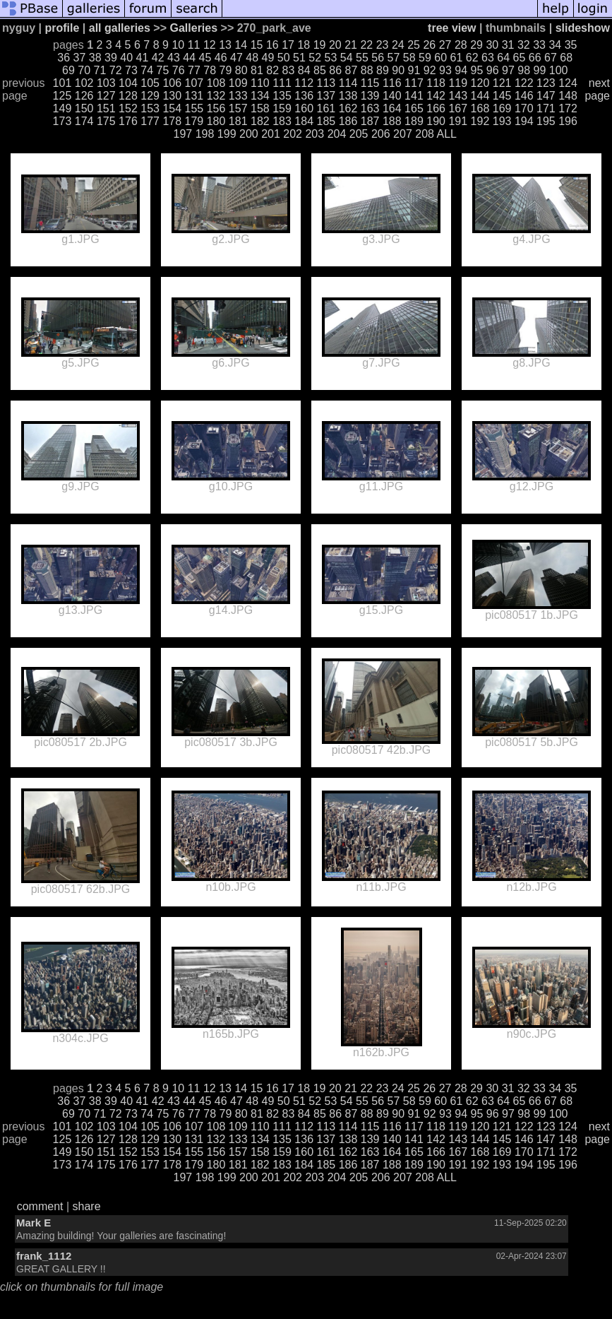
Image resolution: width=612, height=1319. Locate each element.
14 (240, 45)
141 (414, 96)
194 (524, 121)
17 (288, 45)
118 (435, 83)
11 (194, 45)
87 (351, 70)
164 (392, 108)
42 (158, 58)
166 (435, 108)
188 (392, 121)
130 (171, 96)
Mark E (33, 1223)
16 (272, 45)
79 (226, 70)
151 (106, 108)
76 (178, 70)
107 (194, 83)
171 (546, 108)
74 (146, 70)
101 (62, 83)
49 (268, 58)
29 (476, 45)
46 (221, 58)
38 (95, 58)
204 (337, 134)
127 (106, 96)
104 (128, 83)
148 (567, 96)
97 (508, 70)
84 (304, 70)
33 (539, 45)
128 (128, 96)
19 (319, 45)
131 (194, 96)
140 (392, 96)
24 (398, 45)
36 (63, 58)
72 (115, 70)
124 (567, 83)
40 (126, 58)
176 (128, 121)
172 (567, 108)
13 (225, 45)
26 (429, 45)
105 (150, 83)
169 (502, 108)
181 (238, 121)
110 (260, 83)
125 (62, 96)
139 (370, 96)
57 (394, 58)
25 (413, 45)
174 (84, 121)
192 (480, 121)
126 (84, 96)
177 (150, 121)
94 (461, 70)
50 (283, 58)
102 (84, 83)
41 (142, 58)
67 (550, 58)
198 (205, 134)
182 (260, 121)
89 (382, 70)
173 (62, 121)
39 (110, 58)
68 (566, 58)
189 (414, 121)
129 (150, 96)
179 (194, 121)
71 (100, 70)
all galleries (119, 28)
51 (299, 58)
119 (457, 83)
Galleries (194, 28)
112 (303, 83)
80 (241, 70)
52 (314, 58)
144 (480, 96)
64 (503, 58)
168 (480, 108)
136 (303, 96)
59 (425, 58)
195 (546, 121)
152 (128, 108)
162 (348, 108)
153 (150, 108)
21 (350, 45)
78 (209, 70)
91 (414, 70)
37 (79, 58)
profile (61, 28)
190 (435, 121)
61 (456, 58)
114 (348, 83)
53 (331, 58)
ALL (447, 134)
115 (370, 83)
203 (314, 134)
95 (477, 70)
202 (292, 134)
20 (335, 45)
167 (457, 108)
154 (171, 108)
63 (487, 58)
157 (238, 108)
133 (238, 96)
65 (519, 58)
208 (424, 134)
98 (523, 70)
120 (480, 83)
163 (370, 108)
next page (597, 89)
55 (362, 58)
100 (558, 70)
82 (272, 70)
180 (216, 121)
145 (502, 96)
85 (319, 70)
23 (382, 45)
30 (492, 45)
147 (546, 96)
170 (524, 108)
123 (546, 83)
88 (367, 70)
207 (402, 134)
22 (366, 45)
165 (414, 108)
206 (380, 134)
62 (472, 58)
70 (84, 70)
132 (216, 96)
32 (523, 45)
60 (440, 58)
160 (303, 108)
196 (567, 121)
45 (205, 58)
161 (325, 108)
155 (194, 108)
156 (216, 108)
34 (554, 45)
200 (248, 134)
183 (282, 121)
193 (502, 121)
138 (348, 96)
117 (414, 83)
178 (171, 121)
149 (62, 108)
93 (445, 70)
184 (303, 121)
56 (377, 58)
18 (303, 45)
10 (178, 45)
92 (430, 70)
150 (84, 108)
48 (252, 58)
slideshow (583, 28)
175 (106, 121)
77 (194, 70)
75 (163, 70)
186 (348, 121)
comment (40, 1206)
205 (358, 134)
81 (257, 70)
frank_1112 (43, 1256)
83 (288, 70)
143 (457, 96)
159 (282, 108)
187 (370, 121)
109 (238, 83)
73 (131, 70)
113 (325, 83)
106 (171, 83)
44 (189, 58)
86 (335, 70)
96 (492, 70)
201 (270, 134)
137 (325, 96)
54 (346, 58)
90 (398, 70)
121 (502, 83)
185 (325, 121)
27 (445, 45)
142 (435, 96)
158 (260, 108)
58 (409, 58)
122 (524, 83)
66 (535, 58)
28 (461, 45)
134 (260, 96)
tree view (452, 28)
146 (524, 96)
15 (257, 45)
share (87, 1206)
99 (540, 70)
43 (173, 58)
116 (392, 83)
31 (508, 45)
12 (209, 45)
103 (106, 83)
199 (226, 134)
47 (236, 58)
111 (282, 83)
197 (183, 134)
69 (68, 70)
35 (571, 45)
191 (457, 121)
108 (216, 83)
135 (282, 96)
